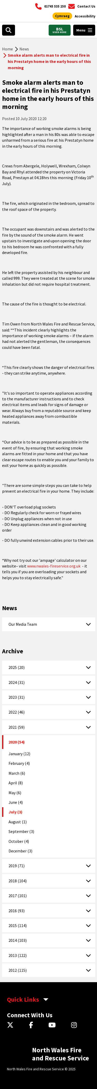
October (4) (19, 841)
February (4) (19, 763)
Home (7, 48)
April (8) (16, 782)
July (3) (16, 811)
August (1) (18, 821)
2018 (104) (18, 880)
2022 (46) (17, 712)
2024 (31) (17, 682)
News (24, 48)
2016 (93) (17, 910)
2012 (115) (18, 970)
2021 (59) (17, 727)
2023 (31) (17, 697)
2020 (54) (17, 742)
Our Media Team (23, 624)
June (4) (16, 802)
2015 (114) (18, 925)
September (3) (21, 831)
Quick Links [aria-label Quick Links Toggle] (23, 999)
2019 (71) (17, 865)
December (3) (20, 850)
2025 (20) (17, 667)
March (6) (17, 773)
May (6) (15, 792)
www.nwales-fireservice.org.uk (53, 566)
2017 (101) (18, 895)
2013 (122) (18, 955)
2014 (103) (18, 940)
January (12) (19, 753)
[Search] (8, 30)
